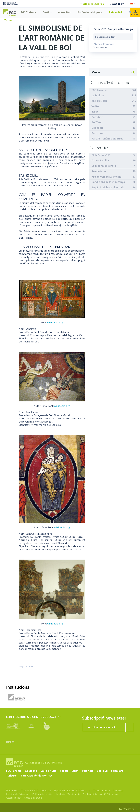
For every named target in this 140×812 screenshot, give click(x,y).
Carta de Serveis (33, 797)
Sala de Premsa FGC (92, 3)
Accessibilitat (13, 797)
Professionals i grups (89, 12)
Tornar (8, 20)
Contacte (46, 790)
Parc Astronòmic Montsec (107, 138)
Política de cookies (42, 794)
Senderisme (98, 171)
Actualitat (64, 12)
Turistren (97, 133)
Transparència (101, 790)
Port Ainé (97, 117)
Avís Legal (118, 790)
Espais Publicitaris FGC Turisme (72, 790)
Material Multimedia (68, 794)
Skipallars (97, 127)
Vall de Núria (99, 100)
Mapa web (12, 790)
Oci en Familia (100, 160)
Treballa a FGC (29, 790)
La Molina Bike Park (103, 165)
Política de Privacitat (17, 794)
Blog (131, 12)
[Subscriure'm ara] (129, 727)
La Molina (97, 95)
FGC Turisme (28, 12)
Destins (47, 12)
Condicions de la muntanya (108, 182)
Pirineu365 (115, 12)
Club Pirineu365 (100, 155)
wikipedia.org (55, 322)
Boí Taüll (96, 122)
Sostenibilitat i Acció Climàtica (100, 794)
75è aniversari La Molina (106, 176)
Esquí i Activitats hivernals (107, 187)
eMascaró (128, 809)
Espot (94, 111)
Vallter (95, 106)
